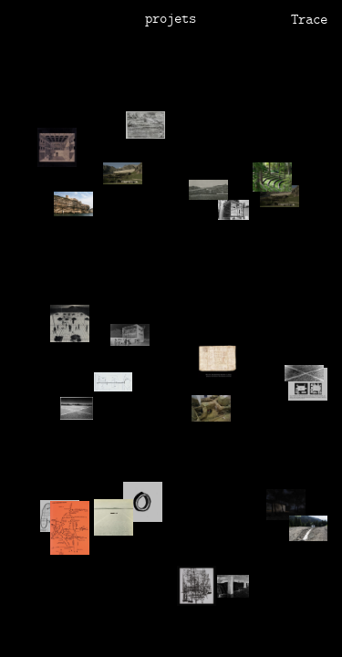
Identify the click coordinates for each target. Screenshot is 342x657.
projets (170, 19)
